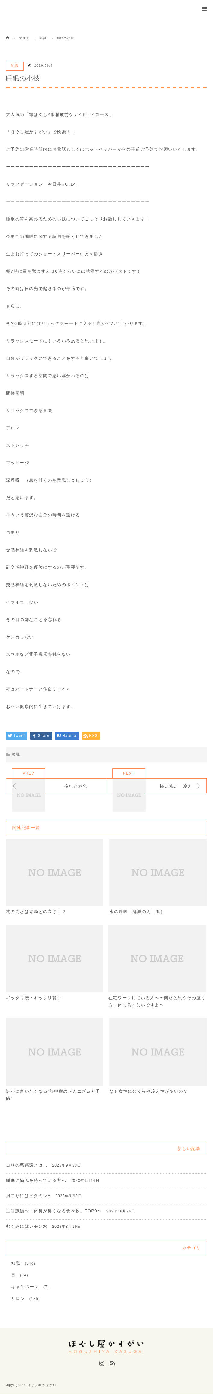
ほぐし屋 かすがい (42, 1385)
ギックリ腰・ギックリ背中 (34, 998)
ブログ (24, 38)
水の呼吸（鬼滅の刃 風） (137, 911)
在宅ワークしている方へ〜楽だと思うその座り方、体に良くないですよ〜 (156, 1002)
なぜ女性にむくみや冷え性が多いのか (148, 1092)
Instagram (101, 1362)
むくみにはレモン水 (27, 1227)
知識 (15, 66)
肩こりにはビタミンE (28, 1196)
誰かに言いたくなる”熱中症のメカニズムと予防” (53, 1096)
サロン (18, 1299)
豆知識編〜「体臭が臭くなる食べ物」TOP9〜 (54, 1211)
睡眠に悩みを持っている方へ (36, 1181)
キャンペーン (25, 1287)
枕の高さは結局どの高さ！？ (36, 911)
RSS (111, 1362)
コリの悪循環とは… (27, 1166)
